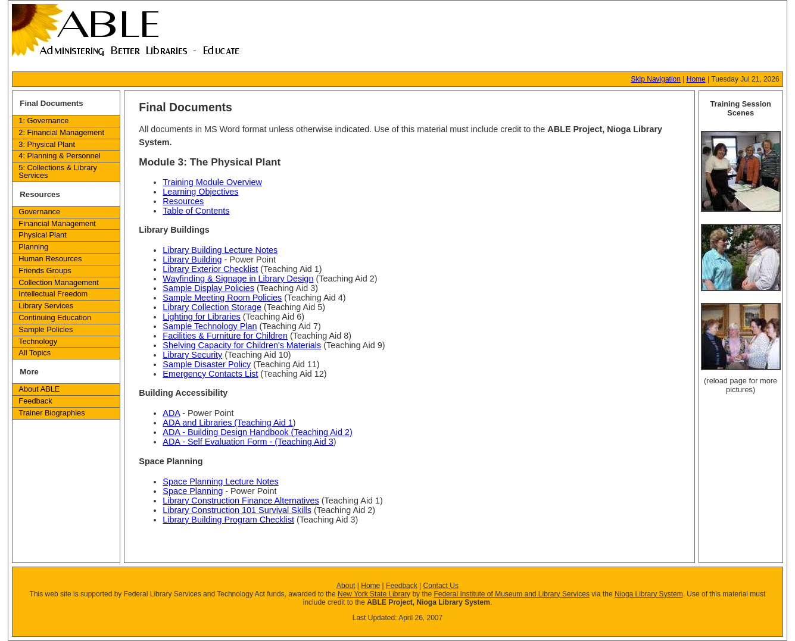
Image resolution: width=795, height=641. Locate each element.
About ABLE (39, 388)
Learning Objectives (200, 191)
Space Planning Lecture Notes (220, 481)
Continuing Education (54, 317)
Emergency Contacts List (210, 374)
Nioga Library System (649, 594)
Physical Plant (42, 234)
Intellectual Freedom (53, 293)
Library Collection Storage (212, 307)
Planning (33, 246)
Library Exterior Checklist (210, 269)
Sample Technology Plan (210, 326)
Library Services (45, 305)
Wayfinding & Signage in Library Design (238, 278)
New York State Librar (372, 594)
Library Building (192, 259)
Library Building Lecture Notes (220, 250)
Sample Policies (45, 329)
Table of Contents (196, 210)
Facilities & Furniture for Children (225, 335)
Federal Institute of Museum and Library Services (511, 594)
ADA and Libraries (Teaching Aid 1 (227, 422)
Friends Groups (44, 270)
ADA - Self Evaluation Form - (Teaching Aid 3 (248, 441)
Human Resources (50, 258)
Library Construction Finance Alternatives (241, 500)
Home (696, 79)
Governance (39, 211)
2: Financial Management (61, 132)
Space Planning (193, 491)
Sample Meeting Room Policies (222, 297)
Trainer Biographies (51, 412)
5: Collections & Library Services (57, 171)
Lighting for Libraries (201, 316)
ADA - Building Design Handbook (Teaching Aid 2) (257, 432)
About (345, 585)
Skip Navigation (656, 79)
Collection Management (58, 282)
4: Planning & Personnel (59, 155)
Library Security (192, 354)
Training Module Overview (212, 182)
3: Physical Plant (46, 144)
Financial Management (56, 223)
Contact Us (441, 585)
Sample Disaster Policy (207, 364)
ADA (171, 413)
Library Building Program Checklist (228, 519)
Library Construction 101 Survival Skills (237, 510)
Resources (183, 201)
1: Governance (43, 120)
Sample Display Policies (208, 288)
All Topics (34, 352)
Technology (37, 341)
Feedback (35, 400)
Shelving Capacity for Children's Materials (242, 345)
